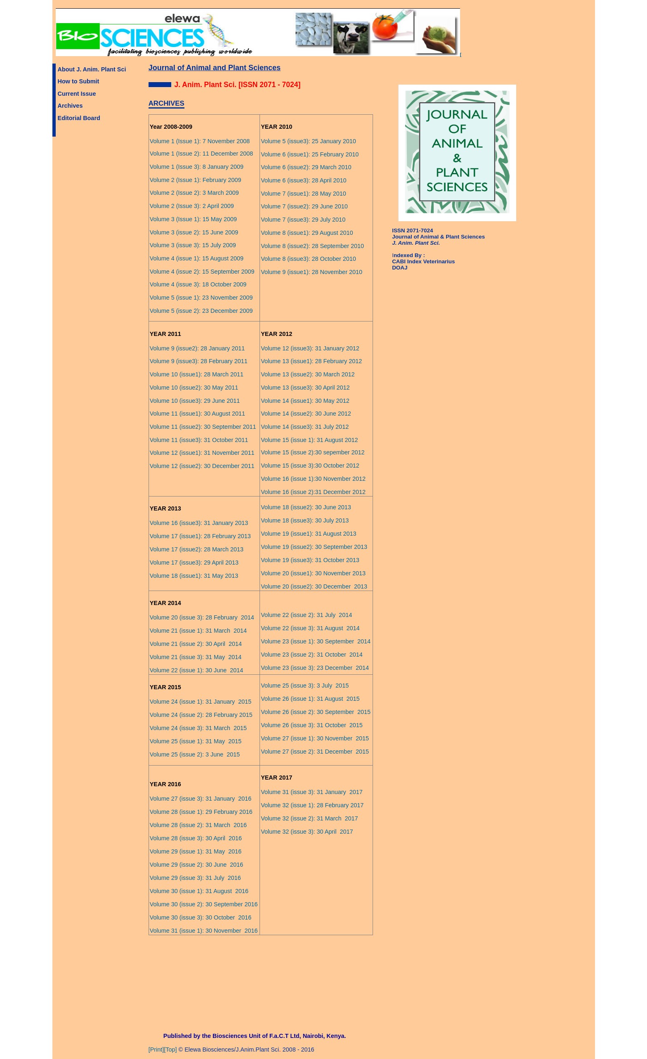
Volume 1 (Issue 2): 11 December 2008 (201, 153)
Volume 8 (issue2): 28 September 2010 (312, 246)
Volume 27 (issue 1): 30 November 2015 (315, 738)
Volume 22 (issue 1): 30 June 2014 (196, 670)
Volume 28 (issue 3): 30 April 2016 (196, 838)
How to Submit (78, 81)
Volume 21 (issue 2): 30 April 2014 (196, 644)
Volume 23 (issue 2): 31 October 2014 (312, 654)
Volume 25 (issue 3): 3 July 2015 (305, 685)
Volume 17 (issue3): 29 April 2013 (194, 562)
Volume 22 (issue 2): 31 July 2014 (306, 615)
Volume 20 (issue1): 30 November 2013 (313, 573)
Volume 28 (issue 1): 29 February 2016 (201, 811)
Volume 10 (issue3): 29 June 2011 (195, 400)
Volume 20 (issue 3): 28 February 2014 (202, 617)
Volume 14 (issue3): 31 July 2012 (305, 426)
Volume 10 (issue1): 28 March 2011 (196, 374)
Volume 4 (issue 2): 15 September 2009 (202, 271)
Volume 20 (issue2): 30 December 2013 (314, 586)
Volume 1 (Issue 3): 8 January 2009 (196, 166)
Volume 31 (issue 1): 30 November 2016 (204, 930)
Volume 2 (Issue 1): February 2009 (195, 180)
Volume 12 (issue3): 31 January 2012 (310, 348)
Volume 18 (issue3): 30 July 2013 (305, 520)
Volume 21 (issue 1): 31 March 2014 (198, 630)
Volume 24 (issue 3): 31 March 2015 (198, 728)
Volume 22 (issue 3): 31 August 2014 (310, 628)
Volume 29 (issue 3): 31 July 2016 (195, 878)
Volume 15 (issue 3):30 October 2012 (310, 465)
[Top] (170, 1049)
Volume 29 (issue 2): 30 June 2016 (196, 864)
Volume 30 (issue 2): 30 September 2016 (204, 904)
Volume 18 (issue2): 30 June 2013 (306, 507)
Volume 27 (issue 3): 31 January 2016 (201, 798)
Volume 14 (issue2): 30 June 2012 (306, 413)
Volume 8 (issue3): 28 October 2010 (308, 258)
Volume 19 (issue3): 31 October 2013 (310, 560)
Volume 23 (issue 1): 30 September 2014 (316, 641)
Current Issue (77, 93)
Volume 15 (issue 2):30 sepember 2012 (312, 452)
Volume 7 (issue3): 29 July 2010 (303, 219)
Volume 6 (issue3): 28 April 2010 (303, 180)
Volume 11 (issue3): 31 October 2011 (199, 440)
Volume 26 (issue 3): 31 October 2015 (312, 725)
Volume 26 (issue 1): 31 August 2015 (310, 698)
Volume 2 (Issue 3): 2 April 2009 (192, 206)
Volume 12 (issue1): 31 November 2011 (202, 452)
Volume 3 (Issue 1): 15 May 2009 (193, 219)
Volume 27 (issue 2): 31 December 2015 (315, 751)
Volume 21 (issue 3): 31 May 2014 (196, 657)
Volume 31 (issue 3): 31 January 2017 (312, 792)
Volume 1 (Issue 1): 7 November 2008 (200, 141)
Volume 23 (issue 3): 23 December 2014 (315, 667)
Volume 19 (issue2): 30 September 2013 (314, 547)
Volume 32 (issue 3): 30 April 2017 (307, 831)
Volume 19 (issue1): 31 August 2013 (308, 533)
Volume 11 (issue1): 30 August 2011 (197, 413)
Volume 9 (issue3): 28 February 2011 (199, 361)
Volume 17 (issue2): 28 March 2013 (196, 549)
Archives (70, 105)
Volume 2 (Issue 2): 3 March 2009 (194, 192)
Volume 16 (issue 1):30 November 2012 (313, 478)
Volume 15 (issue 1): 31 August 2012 (309, 440)
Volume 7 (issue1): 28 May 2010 (303, 193)
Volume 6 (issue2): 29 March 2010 (306, 167)
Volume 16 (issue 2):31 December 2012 (313, 492)
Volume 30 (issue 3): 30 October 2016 (201, 917)
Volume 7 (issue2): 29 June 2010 (304, 206)
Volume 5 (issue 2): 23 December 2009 (201, 310)
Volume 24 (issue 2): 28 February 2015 (201, 715)
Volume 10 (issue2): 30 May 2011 (194, 387)
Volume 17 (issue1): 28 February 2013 (200, 536)
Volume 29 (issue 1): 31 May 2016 (196, 851)
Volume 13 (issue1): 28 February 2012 (311, 361)
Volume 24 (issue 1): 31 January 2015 (201, 701)
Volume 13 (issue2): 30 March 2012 (307, 374)
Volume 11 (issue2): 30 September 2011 (203, 426)
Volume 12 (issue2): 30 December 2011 (202, 466)
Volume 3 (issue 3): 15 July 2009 (193, 245)
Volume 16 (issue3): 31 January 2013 (199, 523)
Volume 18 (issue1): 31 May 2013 (194, 575)
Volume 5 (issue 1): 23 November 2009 (201, 297)
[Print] (156, 1049)
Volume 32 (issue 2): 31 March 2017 (309, 818)
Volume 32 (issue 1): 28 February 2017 (312, 805)
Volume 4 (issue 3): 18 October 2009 (198, 284)
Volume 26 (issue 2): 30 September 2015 (316, 712)
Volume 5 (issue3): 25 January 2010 (308, 141)
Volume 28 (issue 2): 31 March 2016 (198, 825)
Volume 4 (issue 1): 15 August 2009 (196, 258)
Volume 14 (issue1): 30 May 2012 (305, 400)
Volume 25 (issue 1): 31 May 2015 (196, 741)
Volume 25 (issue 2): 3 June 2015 (195, 754)
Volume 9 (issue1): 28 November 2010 (311, 272)
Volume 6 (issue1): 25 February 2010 (310, 154)
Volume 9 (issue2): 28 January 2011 (197, 348)
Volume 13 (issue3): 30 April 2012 (305, 387)
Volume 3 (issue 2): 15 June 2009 (194, 232)
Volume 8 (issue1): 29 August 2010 (307, 232)
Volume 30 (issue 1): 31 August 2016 (199, 891)
